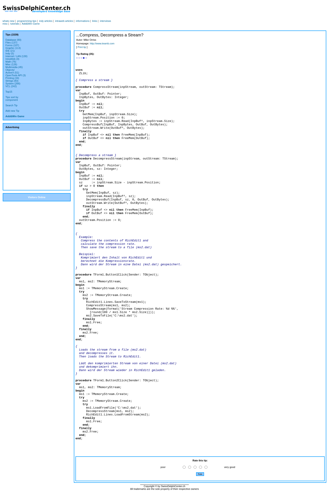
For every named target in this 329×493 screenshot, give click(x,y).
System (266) (12, 83)
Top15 (8, 91)
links (94, 21)
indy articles (45, 21)
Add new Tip (12, 110)
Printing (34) (12, 78)
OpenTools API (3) (15, 75)
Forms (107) (12, 45)
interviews (105, 21)
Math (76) (10, 61)
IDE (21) (10, 50)
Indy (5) (9, 53)
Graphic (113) (13, 48)
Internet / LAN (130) (16, 56)
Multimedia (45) (14, 67)
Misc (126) (11, 64)
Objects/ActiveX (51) (12, 71)
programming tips (26, 21)
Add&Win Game (31, 23)
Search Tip (11, 105)
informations (83, 21)
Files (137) (11, 42)
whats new (8, 21)
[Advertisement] (163, 9)
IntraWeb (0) (12, 59)
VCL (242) (11, 86)
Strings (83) (11, 80)
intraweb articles (64, 21)
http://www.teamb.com (102, 43)
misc (5, 23)
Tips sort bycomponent (11, 98)
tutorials (14, 23)
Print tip (81, 47)
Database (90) (13, 39)
